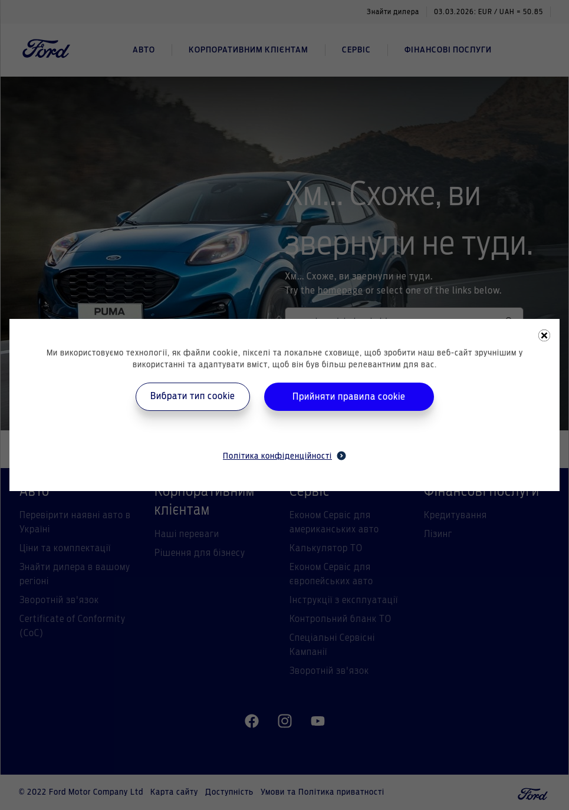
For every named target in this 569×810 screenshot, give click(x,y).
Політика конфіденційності (284, 455)
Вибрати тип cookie (192, 396)
